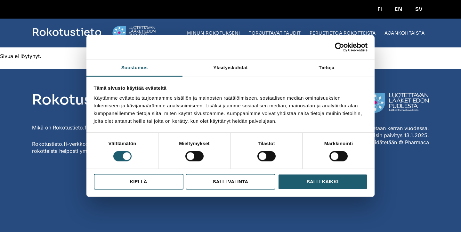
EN (398, 9)
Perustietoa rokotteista (343, 33)
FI (379, 9)
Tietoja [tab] (327, 67)
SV (419, 9)
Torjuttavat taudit (275, 33)
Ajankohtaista (404, 33)
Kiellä (138, 181)
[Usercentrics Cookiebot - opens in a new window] (339, 47)
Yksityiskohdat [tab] (230, 67)
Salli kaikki (322, 181)
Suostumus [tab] (134, 67)
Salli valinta (230, 181)
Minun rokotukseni (213, 33)
